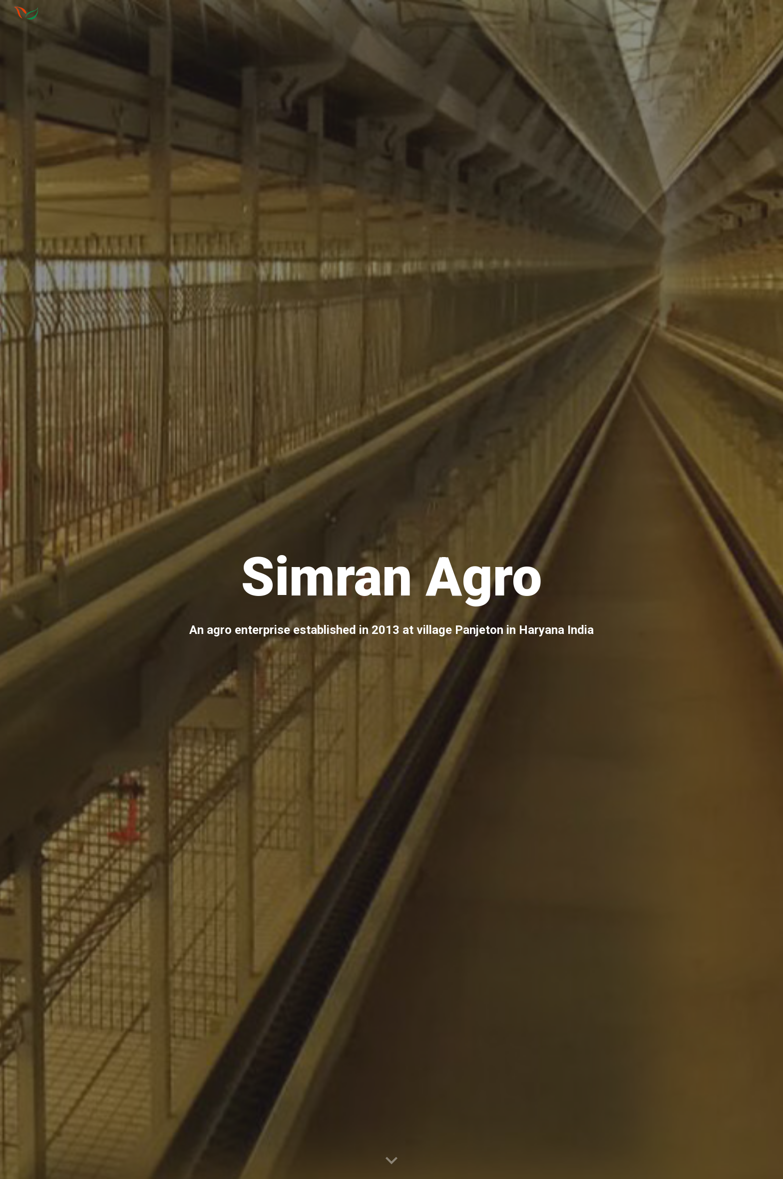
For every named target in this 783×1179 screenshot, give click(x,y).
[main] (391, 589)
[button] (391, 1161)
